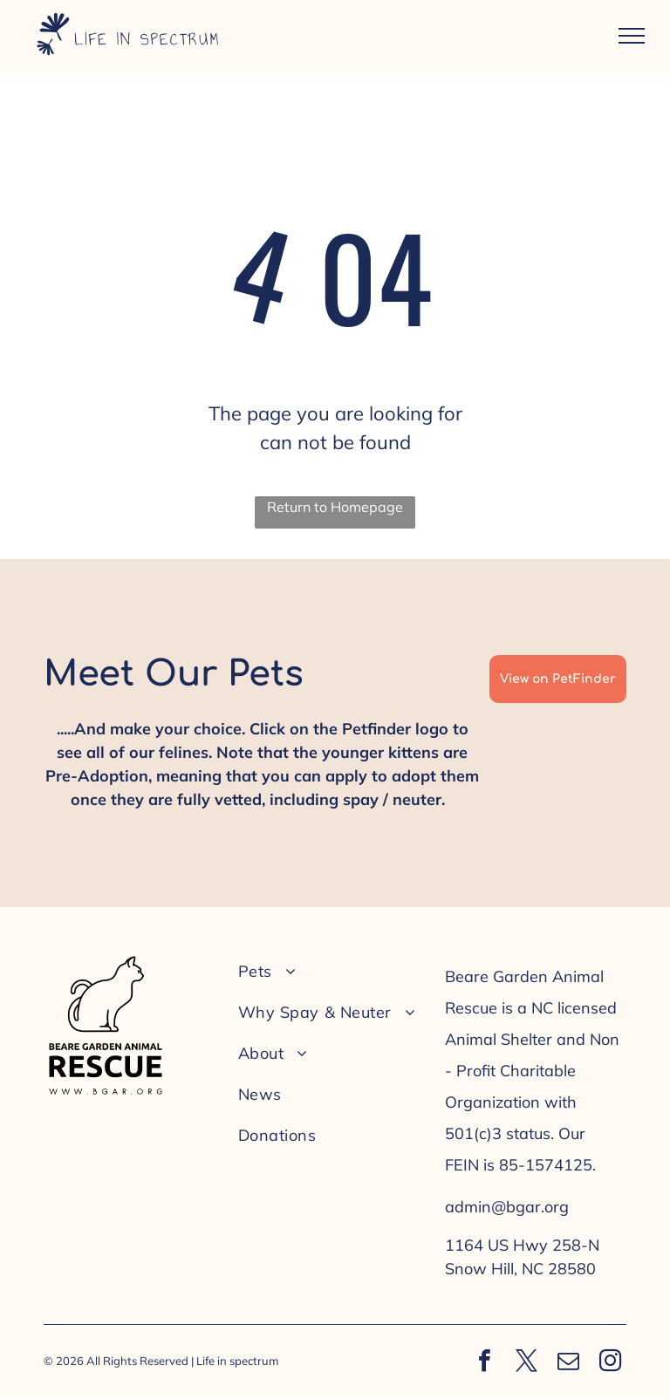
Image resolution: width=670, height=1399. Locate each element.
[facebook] (484, 1363)
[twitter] (526, 1363)
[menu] (631, 35)
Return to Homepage (335, 506)
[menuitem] (329, 971)
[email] (568, 1363)
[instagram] (609, 1363)
